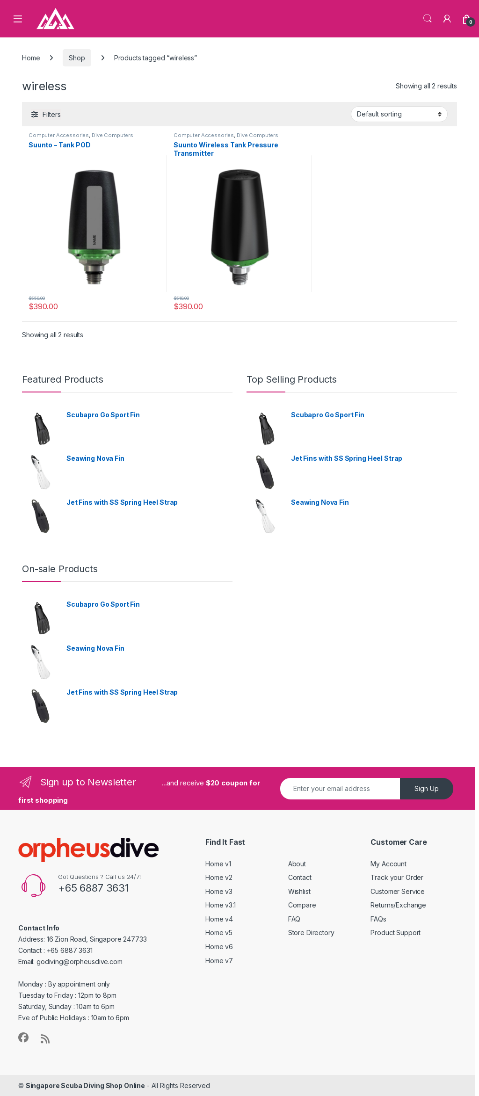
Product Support (395, 932)
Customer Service (397, 891)
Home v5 (218, 932)
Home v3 (218, 891)
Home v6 (219, 947)
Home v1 (218, 864)
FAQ (294, 919)
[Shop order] (399, 114)
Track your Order (396, 877)
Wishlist (299, 891)
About (297, 864)
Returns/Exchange (398, 905)
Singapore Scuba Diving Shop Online (85, 1085)
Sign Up (426, 788)
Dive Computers (112, 135)
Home (31, 58)
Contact (300, 877)
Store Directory (311, 932)
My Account (388, 864)
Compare (302, 905)
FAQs (378, 919)
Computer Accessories (59, 135)
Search (427, 19)
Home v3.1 (220, 905)
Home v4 (219, 919)
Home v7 (219, 961)
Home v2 (218, 877)
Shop (77, 58)
